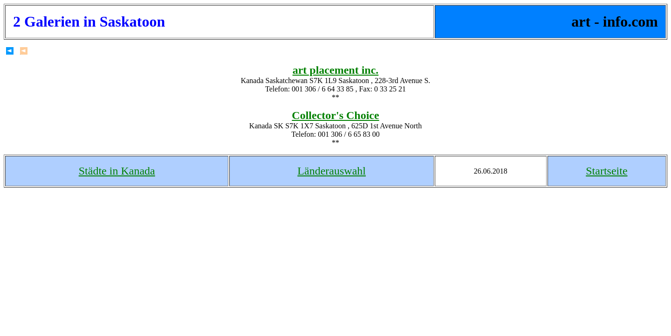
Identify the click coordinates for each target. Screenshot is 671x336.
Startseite (606, 171)
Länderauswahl (331, 171)
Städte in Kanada (117, 171)
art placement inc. (336, 70)
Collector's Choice (335, 115)
